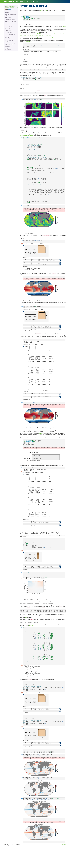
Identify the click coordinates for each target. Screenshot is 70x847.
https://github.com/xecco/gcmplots (27, 135)
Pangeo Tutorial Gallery (10, 28)
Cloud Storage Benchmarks (10, 23)
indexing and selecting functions (44, 236)
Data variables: (26, 59)
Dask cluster (41, 433)
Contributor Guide (8, 12)
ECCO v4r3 (59, 10)
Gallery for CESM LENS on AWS (10, 15)
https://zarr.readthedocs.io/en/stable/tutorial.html (30, 33)
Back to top (64, 844)
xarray (41, 10)
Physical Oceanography (20, 1)
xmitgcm (64, 26)
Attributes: (27, 61)
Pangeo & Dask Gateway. (10, 19)
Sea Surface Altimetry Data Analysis (10, 37)
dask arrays (39, 67)
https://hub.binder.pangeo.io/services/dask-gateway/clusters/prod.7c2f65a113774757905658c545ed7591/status (45, 463)
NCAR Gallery (8, 17)
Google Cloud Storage (40, 37)
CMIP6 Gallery (8, 30)
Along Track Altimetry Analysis (11, 38)
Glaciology (7, 24)
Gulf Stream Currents (9, 44)
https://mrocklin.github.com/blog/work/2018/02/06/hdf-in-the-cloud (37, 35)
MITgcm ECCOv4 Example (32, 1)
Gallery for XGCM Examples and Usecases (11, 49)
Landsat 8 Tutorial (8, 26)
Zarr (25, 27)
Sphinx (11, 845)
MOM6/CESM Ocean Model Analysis (10, 41)
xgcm (46, 10)
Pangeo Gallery (9, 1)
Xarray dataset (29, 41)
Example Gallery (8, 32)
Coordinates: (26, 55)
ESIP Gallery (7, 46)
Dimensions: (26, 51)
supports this (31, 625)
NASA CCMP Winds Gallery (10, 21)
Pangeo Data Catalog (55, 37)
